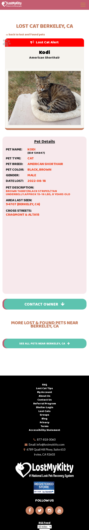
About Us (44, 396)
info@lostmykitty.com (51, 444)
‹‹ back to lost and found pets (25, 34)
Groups (44, 415)
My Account (44, 392)
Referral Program (44, 403)
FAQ (44, 385)
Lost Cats (44, 411)
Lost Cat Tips (44, 388)
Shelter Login (44, 407)
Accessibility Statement (44, 430)
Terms (45, 426)
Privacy (44, 422)
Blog (44, 418)
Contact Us (44, 400)
